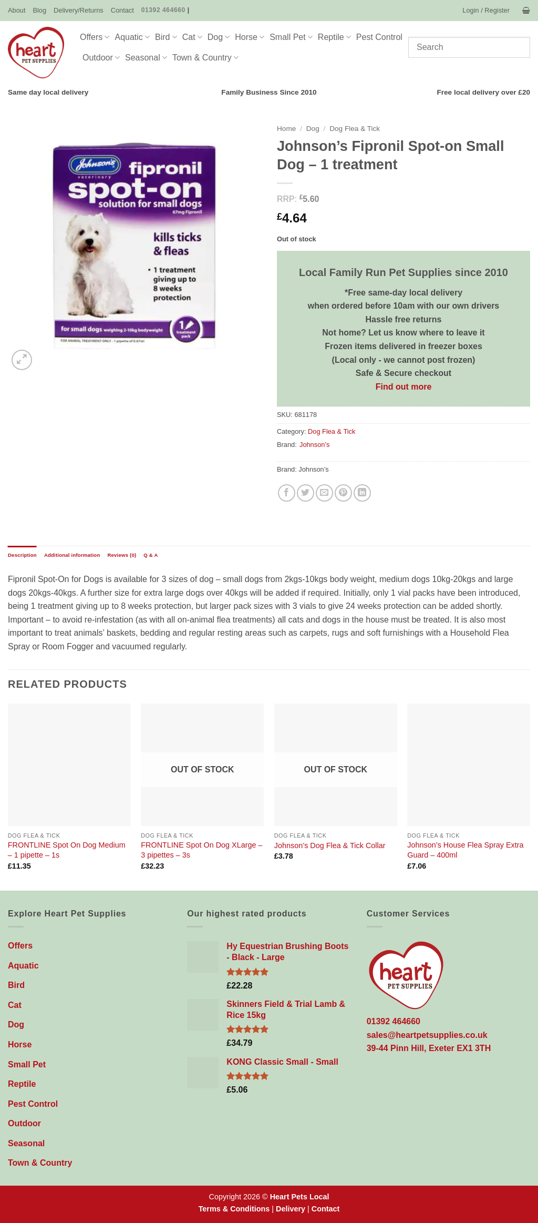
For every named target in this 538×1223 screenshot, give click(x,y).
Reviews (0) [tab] (121, 555)
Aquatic (132, 37)
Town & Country (205, 58)
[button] (486, 10)
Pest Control (379, 37)
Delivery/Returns (79, 10)
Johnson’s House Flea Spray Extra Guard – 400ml (465, 850)
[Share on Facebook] (286, 493)
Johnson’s (314, 445)
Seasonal (146, 58)
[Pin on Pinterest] (343, 493)
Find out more (404, 386)
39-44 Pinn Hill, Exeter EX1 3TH (429, 1048)
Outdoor (101, 58)
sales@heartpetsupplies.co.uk (427, 1035)
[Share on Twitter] (305, 493)
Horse (249, 37)
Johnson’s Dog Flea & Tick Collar (330, 845)
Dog (219, 37)
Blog (39, 10)
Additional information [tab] (72, 555)
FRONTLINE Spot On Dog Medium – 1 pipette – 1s (67, 850)
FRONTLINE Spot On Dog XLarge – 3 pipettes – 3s (201, 850)
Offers (94, 37)
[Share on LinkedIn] (362, 493)
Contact (122, 10)
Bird (166, 37)
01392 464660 (163, 10)
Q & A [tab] (150, 555)
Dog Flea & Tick (354, 129)
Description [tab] (22, 555)
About (16, 10)
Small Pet (291, 37)
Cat (192, 37)
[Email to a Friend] (324, 493)
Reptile (334, 37)
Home (286, 129)
